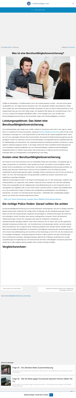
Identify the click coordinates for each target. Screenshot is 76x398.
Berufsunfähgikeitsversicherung (13, 296)
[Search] (73, 3)
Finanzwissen (71, 47)
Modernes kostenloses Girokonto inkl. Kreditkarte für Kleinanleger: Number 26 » (60, 289)
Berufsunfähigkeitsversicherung (49, 132)
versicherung (26, 296)
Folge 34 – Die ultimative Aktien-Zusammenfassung (32, 368)
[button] (38, 10)
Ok (51, 395)
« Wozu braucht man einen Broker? (11, 288)
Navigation (40, 10)
